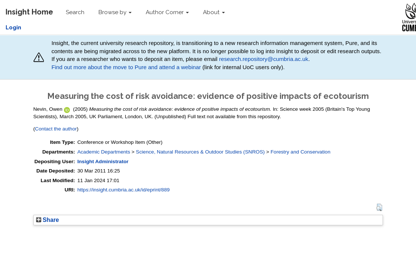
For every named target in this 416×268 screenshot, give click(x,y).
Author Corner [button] (167, 12)
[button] (379, 207)
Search (75, 12)
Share (47, 220)
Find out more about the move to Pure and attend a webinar (126, 67)
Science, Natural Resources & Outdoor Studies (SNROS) (200, 152)
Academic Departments (103, 152)
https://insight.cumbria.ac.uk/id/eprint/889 (123, 190)
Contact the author (56, 129)
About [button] (214, 12)
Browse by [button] (115, 12)
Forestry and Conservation (300, 152)
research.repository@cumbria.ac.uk (263, 59)
